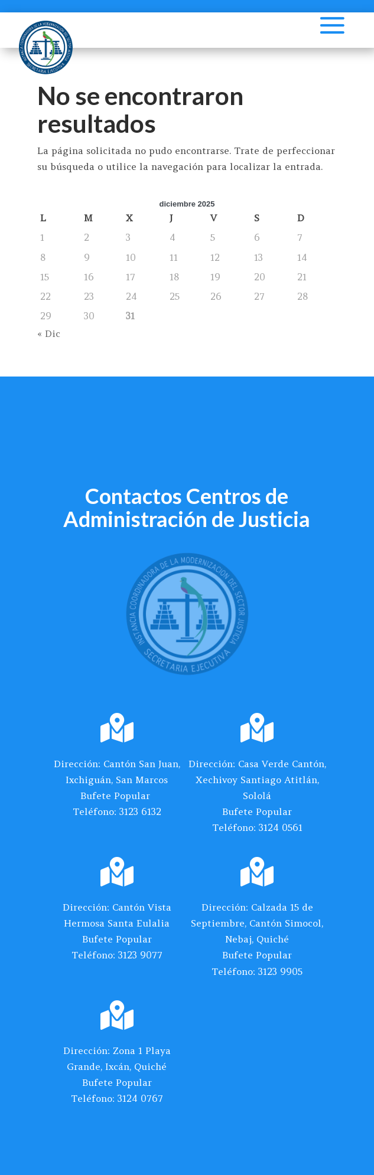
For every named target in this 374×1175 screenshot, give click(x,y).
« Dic (48, 333)
